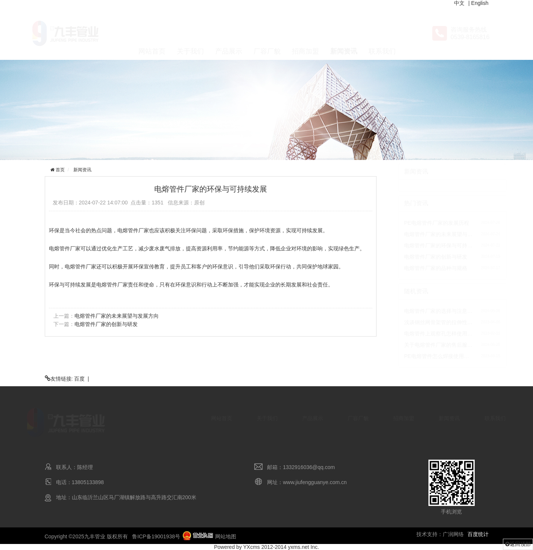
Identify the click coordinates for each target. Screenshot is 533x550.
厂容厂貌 (267, 34)
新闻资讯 (343, 34)
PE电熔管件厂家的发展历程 (419, 223)
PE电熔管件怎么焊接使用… (419, 356)
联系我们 (382, 34)
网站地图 (225, 536)
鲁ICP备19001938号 (156, 536)
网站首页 (152, 34)
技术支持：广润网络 (440, 534)
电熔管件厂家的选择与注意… (421, 311)
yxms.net (298, 547)
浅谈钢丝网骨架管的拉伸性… (421, 322)
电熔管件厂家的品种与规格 (418, 268)
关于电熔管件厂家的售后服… (421, 345)
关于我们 (190, 34)
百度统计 (478, 534)
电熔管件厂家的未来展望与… (421, 234)
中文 (459, 3)
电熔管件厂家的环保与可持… (421, 245)
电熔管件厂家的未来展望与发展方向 (116, 316)
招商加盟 (305, 34)
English (480, 3)
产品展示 (228, 34)
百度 (79, 379)
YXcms (251, 547)
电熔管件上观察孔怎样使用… (421, 334)
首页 (59, 169)
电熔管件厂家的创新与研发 (105, 324)
